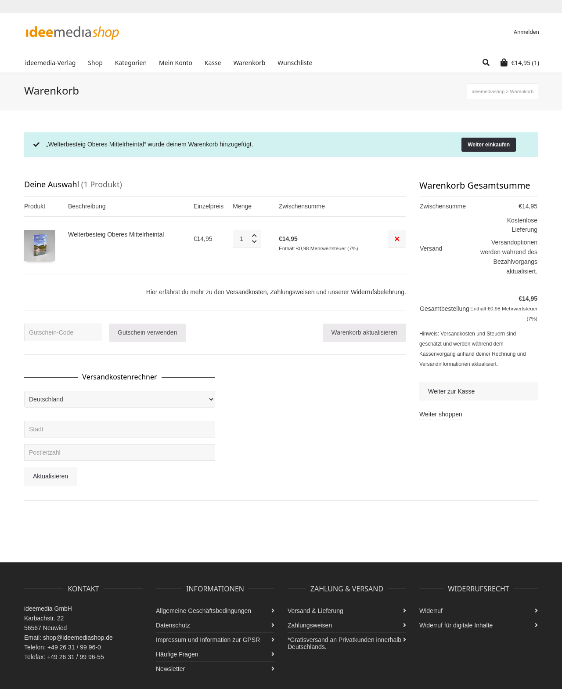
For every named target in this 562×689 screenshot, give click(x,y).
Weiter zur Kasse (451, 391)
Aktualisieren (50, 476)
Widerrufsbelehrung (377, 291)
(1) (520, 62)
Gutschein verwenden (147, 332)
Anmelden (526, 32)
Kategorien (131, 62)
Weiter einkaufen (489, 145)
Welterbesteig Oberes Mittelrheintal (116, 234)
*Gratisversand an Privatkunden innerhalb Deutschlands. (344, 643)
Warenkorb (249, 62)
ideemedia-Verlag (50, 62)
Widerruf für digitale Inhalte (456, 625)
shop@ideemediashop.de (78, 637)
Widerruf (431, 610)
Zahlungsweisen (292, 291)
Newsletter (170, 668)
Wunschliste (294, 62)
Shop (95, 62)
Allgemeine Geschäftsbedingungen (203, 610)
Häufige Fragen (177, 654)
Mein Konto (175, 62)
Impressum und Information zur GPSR (208, 639)
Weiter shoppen (440, 414)
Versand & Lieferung (315, 610)
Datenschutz (173, 625)
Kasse (213, 62)
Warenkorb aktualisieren (364, 332)
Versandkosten (246, 291)
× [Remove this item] (397, 238)
